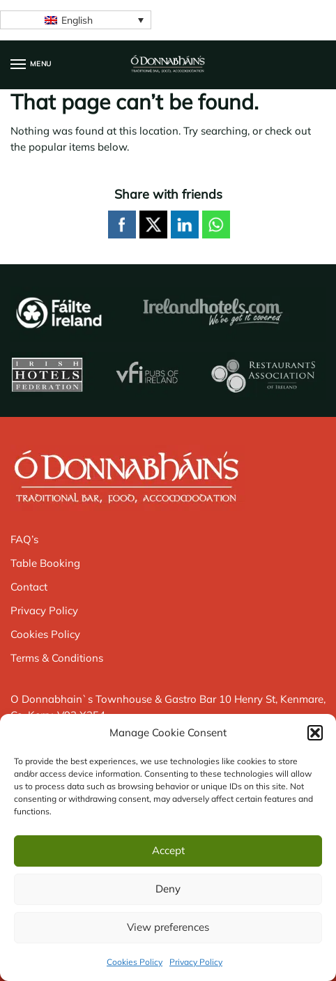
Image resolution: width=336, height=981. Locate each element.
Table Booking (45, 563)
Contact (28, 586)
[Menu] (31, 64)
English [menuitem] (77, 20)
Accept (168, 850)
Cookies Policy (134, 962)
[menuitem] (75, 20)
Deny (168, 888)
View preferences (168, 927)
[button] (315, 733)
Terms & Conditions (56, 657)
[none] (75, 20)
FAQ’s (24, 539)
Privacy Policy (195, 962)
